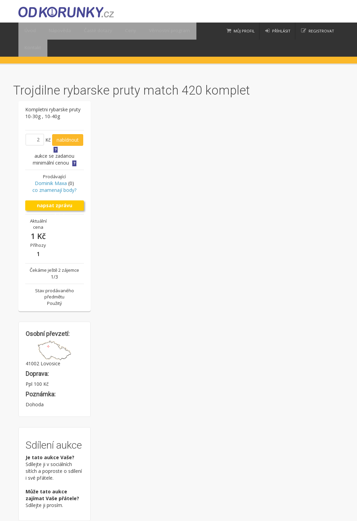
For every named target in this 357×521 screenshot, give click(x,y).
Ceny (119, 31)
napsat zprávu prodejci (54, 206)
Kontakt (32, 48)
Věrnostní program (154, 31)
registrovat (321, 30)
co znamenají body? (54, 190)
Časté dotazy (90, 31)
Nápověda (55, 31)
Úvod (29, 31)
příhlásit (281, 30)
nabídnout (68, 140)
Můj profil (244, 30)
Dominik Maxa (51, 183)
